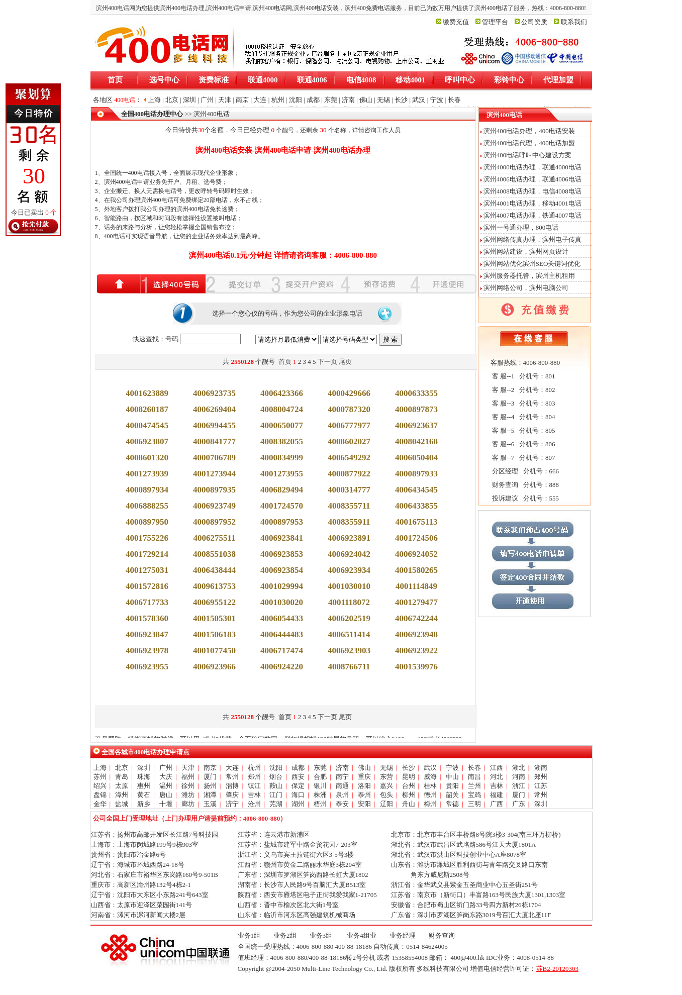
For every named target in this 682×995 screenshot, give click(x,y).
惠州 (143, 785)
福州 (187, 776)
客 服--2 (503, 389)
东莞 (320, 767)
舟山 (408, 804)
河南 (518, 776)
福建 (496, 795)
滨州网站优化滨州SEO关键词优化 (532, 263)
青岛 (121, 776)
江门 (275, 795)
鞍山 (275, 785)
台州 (408, 785)
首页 (115, 80)
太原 (121, 785)
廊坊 (187, 804)
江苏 (540, 785)
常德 (452, 804)
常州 (232, 776)
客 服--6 (503, 444)
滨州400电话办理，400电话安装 (529, 131)
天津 (187, 767)
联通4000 (263, 80)
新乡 (143, 804)
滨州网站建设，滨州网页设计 (525, 251)
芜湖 (275, 804)
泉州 (342, 795)
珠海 (143, 776)
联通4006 (312, 80)
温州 (165, 785)
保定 (298, 785)
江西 (496, 767)
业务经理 (402, 935)
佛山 (364, 767)
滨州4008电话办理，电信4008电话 (532, 191)
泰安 (342, 804)
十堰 (165, 804)
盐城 (121, 804)
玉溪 (210, 804)
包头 (386, 795)
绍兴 (100, 785)
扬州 (210, 785)
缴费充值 (456, 22)
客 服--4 (503, 417)
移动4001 (411, 80)
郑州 (254, 776)
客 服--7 (503, 457)
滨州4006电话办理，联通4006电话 (532, 179)
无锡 (386, 767)
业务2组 (285, 935)
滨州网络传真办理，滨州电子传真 (532, 239)
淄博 (232, 785)
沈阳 (275, 767)
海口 (298, 795)
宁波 (452, 767)
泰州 (364, 795)
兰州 (474, 785)
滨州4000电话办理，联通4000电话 (532, 167)
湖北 (518, 767)
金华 (100, 804)
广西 (496, 804)
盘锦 (100, 795)
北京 (121, 767)
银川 (320, 785)
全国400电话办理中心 (152, 114)
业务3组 (321, 935)
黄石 (143, 795)
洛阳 (364, 785)
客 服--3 (503, 403)
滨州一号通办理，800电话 (521, 227)
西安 (298, 776)
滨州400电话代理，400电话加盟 (529, 143)
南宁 (342, 776)
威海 (430, 776)
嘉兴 (386, 785)
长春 (474, 767)
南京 (210, 767)
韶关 (452, 795)
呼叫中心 (460, 80)
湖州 (298, 804)
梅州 (430, 804)
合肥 (320, 776)
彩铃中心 (509, 80)
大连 (232, 767)
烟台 (275, 776)
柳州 (408, 795)
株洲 (320, 795)
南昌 (474, 776)
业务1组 (249, 935)
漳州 (121, 795)
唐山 (165, 795)
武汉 (430, 767)
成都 (298, 767)
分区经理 (504, 471)
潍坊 (187, 795)
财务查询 (504, 484)
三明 (474, 804)
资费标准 (214, 80)
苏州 (100, 776)
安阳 (364, 804)
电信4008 (361, 80)
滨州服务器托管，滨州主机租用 (529, 275)
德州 (430, 795)
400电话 (138, 172)
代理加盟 (558, 80)
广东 (518, 804)
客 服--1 (503, 376)
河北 (496, 776)
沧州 (254, 804)
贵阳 (452, 785)
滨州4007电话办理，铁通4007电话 (532, 215)
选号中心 (164, 80)
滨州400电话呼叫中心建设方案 (527, 155)
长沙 (408, 767)
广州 (165, 767)
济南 (342, 767)
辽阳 (386, 804)
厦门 (210, 776)
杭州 (254, 767)
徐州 (187, 785)
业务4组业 (360, 935)
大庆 (165, 776)
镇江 (254, 785)
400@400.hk (467, 957)
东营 (386, 776)
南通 (342, 785)
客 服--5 (503, 430)
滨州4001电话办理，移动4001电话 (532, 203)
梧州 (320, 804)
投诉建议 (504, 498)
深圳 (143, 767)
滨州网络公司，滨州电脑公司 (525, 287)
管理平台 (495, 22)
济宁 (232, 804)
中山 (452, 776)
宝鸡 (474, 795)
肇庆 (232, 795)
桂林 (430, 785)
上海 (100, 767)
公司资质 (534, 22)
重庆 (364, 776)
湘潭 (210, 795)
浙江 (518, 785)
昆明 (408, 776)
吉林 (496, 785)
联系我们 (574, 22)
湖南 (540, 767)
